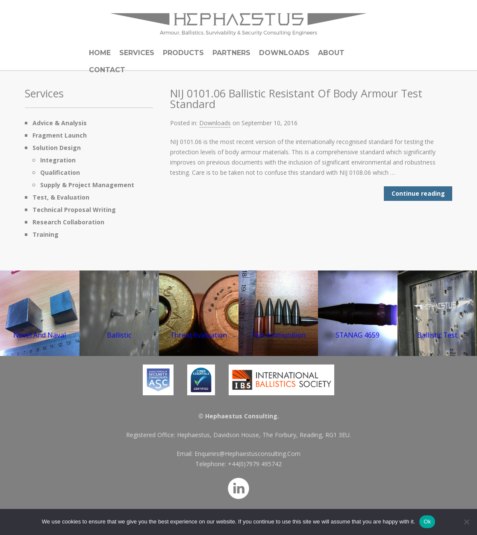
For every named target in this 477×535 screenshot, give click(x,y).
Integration (58, 160)
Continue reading (418, 193)
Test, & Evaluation (60, 197)
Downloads (284, 53)
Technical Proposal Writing (74, 210)
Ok (427, 521)
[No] (466, 521)
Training (45, 234)
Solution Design (56, 148)
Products (183, 53)
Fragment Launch (59, 135)
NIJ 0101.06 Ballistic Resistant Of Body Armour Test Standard (296, 98)
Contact (107, 70)
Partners (231, 53)
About (331, 53)
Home (100, 53)
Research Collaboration (68, 222)
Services (136, 53)
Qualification (60, 172)
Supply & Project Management (87, 185)
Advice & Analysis (59, 123)
